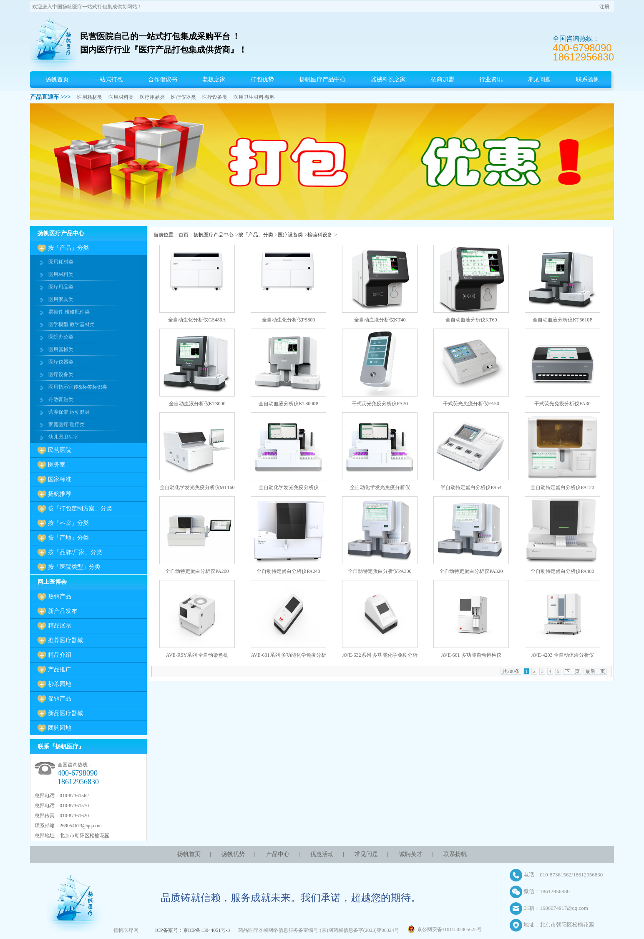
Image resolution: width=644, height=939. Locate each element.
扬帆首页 (57, 79)
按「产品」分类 (68, 248)
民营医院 (59, 450)
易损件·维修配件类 (69, 312)
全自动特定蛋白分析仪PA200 (197, 571)
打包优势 (262, 79)
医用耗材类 (89, 97)
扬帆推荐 (59, 494)
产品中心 (277, 854)
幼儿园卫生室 (63, 437)
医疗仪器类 (183, 97)
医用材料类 (120, 97)
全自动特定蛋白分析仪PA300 (379, 571)
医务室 (56, 465)
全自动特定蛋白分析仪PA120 (562, 487)
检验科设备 (319, 235)
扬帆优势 (233, 854)
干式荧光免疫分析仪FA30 (562, 404)
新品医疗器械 (65, 713)
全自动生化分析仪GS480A (197, 320)
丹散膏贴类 (60, 399)
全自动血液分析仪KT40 (380, 320)
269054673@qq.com (81, 826)
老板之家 (214, 79)
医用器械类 (60, 349)
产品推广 (59, 669)
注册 (604, 7)
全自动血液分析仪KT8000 (197, 404)
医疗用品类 (152, 97)
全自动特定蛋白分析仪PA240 (288, 571)
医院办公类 (60, 337)
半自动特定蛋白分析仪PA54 (470, 487)
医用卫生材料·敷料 (254, 97)
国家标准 (59, 479)
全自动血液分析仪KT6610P (562, 320)
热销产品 (59, 596)
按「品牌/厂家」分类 (75, 552)
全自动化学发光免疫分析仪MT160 (197, 487)
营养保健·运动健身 (69, 412)
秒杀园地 (59, 684)
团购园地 (59, 728)
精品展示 (59, 626)
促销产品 (59, 698)
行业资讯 (491, 79)
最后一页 (595, 671)
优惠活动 (322, 854)
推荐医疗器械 (65, 640)
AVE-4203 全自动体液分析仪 (562, 655)
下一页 (572, 671)
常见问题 (539, 79)
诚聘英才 (411, 854)
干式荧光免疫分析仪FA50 (471, 404)
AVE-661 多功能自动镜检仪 (471, 655)
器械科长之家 (388, 79)
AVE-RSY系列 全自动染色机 (197, 655)
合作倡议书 (162, 79)
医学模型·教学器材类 (71, 324)
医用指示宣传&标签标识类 (77, 387)
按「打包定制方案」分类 (80, 508)
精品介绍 (59, 655)
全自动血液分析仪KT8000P (288, 404)
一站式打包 (108, 79)
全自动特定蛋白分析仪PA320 (471, 571)
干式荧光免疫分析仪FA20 (380, 404)
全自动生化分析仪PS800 (288, 320)
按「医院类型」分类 (74, 567)
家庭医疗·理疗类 (66, 424)
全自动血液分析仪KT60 (471, 320)
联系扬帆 (587, 79)
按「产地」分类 (68, 538)
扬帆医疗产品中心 (322, 79)
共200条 (511, 671)
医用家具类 (60, 299)
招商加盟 (442, 79)
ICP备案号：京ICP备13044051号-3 (192, 930)
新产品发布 (62, 611)
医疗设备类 (214, 97)
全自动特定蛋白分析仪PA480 (562, 571)
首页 (184, 235)
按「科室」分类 (68, 523)
